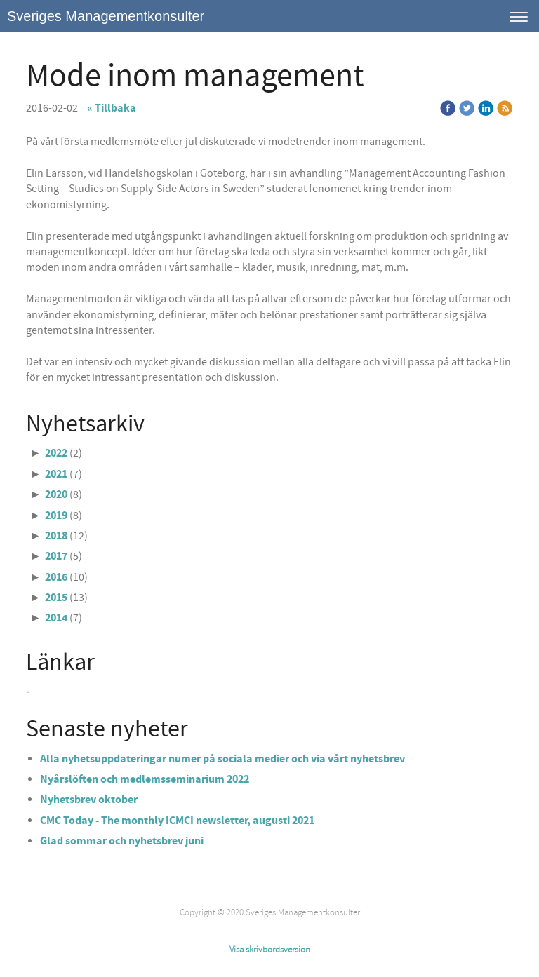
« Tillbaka (111, 108)
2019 (56, 515)
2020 (56, 494)
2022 (56, 453)
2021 (56, 474)
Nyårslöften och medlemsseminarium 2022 (144, 779)
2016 (56, 577)
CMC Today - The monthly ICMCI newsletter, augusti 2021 (178, 820)
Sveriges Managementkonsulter (105, 16)
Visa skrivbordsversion (269, 949)
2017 (56, 556)
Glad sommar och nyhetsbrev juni (122, 841)
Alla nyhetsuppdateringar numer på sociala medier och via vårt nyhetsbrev (222, 759)
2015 (56, 597)
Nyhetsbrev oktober (89, 799)
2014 (56, 618)
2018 (56, 536)
